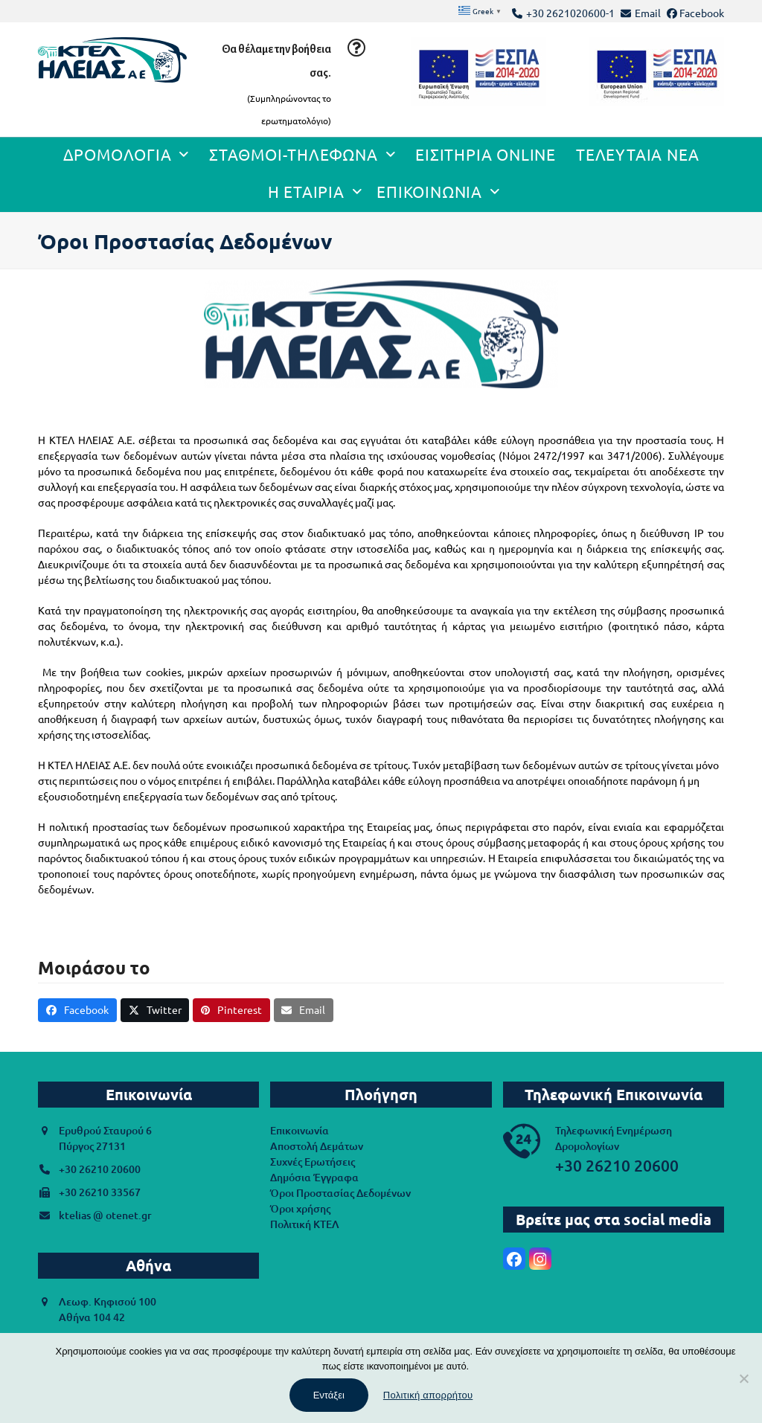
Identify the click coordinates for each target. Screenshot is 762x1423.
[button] (77, 1010)
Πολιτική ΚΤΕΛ (304, 1224)
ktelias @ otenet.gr (105, 1215)
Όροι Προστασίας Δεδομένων (340, 1193)
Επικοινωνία (299, 1130)
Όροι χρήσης (300, 1208)
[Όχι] (743, 1378)
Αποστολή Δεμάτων (316, 1146)
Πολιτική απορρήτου (428, 1395)
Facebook (701, 12)
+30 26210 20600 (100, 1169)
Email (648, 12)
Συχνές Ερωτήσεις (312, 1161)
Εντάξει (329, 1395)
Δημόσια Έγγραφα (314, 1177)
